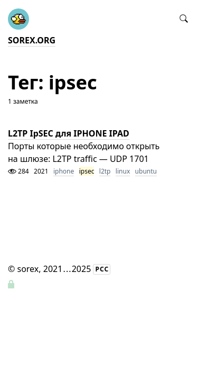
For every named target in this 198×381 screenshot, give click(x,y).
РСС (102, 269)
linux (123, 171)
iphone (63, 171)
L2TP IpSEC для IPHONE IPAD (68, 133)
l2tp (105, 171)
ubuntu (146, 171)
